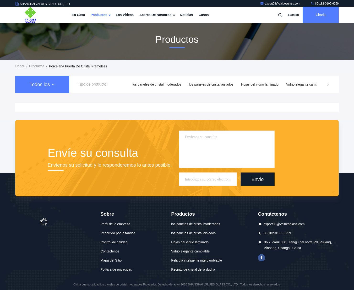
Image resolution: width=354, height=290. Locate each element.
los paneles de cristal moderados (156, 84)
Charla (321, 15)
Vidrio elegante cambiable (305, 84)
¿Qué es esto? (261, 257)
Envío (257, 179)
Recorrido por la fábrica (117, 233)
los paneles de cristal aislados (211, 84)
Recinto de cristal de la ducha (193, 269)
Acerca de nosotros (156, 15)
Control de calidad (113, 242)
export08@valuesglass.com (280, 3)
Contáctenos (109, 251)
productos (36, 66)
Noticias (186, 15)
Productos (100, 15)
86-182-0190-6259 (324, 3)
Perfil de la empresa (115, 224)
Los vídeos (125, 15)
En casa (78, 15)
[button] (97, 84)
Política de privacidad (116, 269)
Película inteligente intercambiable (196, 260)
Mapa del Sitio (111, 260)
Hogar (19, 66)
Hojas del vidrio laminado (259, 84)
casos (204, 15)
